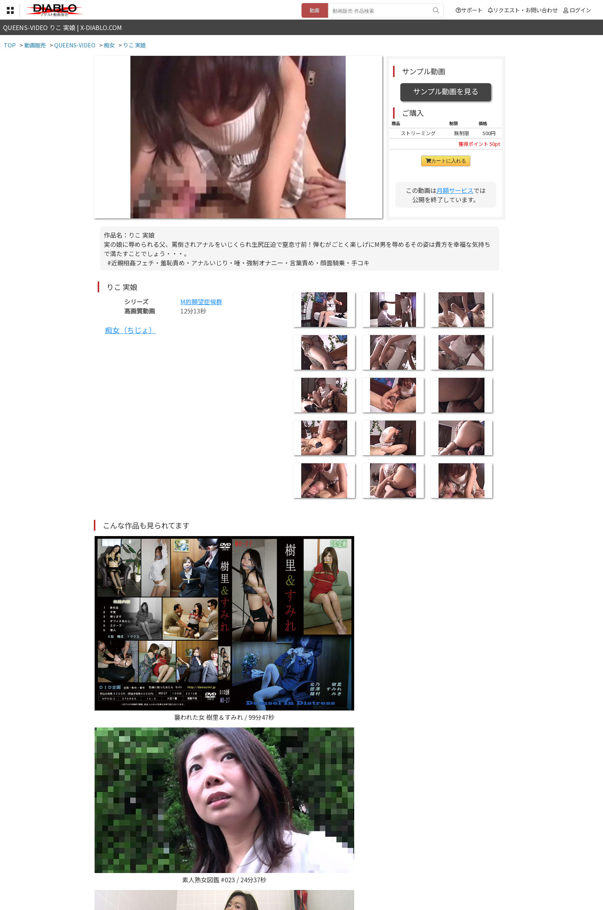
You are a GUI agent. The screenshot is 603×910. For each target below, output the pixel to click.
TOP (188, 863)
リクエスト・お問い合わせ (523, 10)
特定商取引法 (249, 863)
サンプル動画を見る (445, 91)
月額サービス (454, 190)
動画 (315, 10)
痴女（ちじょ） (130, 330)
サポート (469, 10)
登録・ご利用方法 (295, 863)
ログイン (580, 10)
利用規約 (213, 863)
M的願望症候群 (201, 301)
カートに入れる (446, 161)
